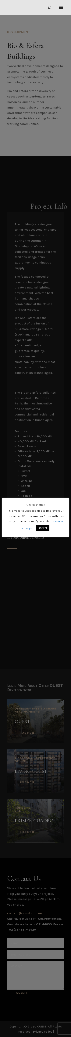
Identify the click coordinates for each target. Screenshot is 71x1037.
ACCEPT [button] (43, 528)
